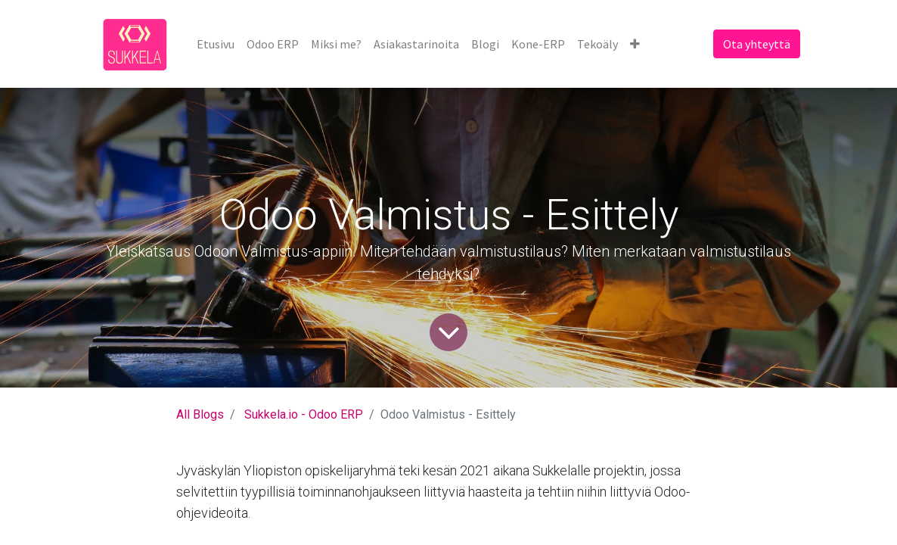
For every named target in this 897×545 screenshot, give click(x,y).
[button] (635, 44)
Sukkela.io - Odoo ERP (303, 414)
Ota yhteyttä (756, 43)
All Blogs (200, 414)
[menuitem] (216, 44)
